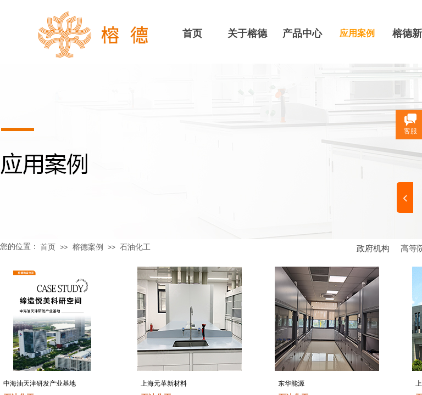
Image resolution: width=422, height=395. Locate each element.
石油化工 (135, 247)
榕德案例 (88, 247)
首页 (192, 33)
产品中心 (302, 33)
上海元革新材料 (164, 383)
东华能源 (291, 383)
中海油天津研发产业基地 (39, 383)
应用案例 (357, 33)
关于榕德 (247, 33)
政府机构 (373, 248)
